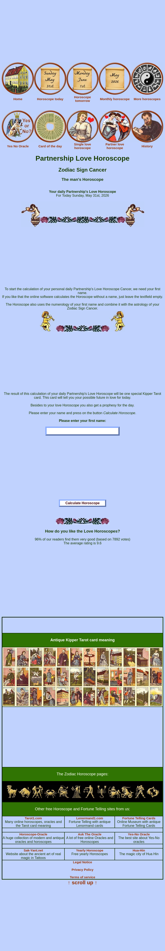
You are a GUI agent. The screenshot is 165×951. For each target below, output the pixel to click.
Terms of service (82, 877)
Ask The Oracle (89, 834)
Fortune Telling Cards (138, 818)
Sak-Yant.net (33, 850)
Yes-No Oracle (139, 834)
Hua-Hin (139, 850)
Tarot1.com (33, 818)
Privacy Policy (82, 869)
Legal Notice (82, 862)
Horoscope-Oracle (33, 834)
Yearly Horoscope (89, 850)
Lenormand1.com (89, 818)
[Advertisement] (82, 32)
